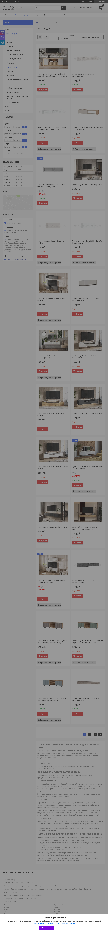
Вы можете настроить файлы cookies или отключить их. (53, 923)
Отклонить (63, 928)
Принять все (46, 928)
